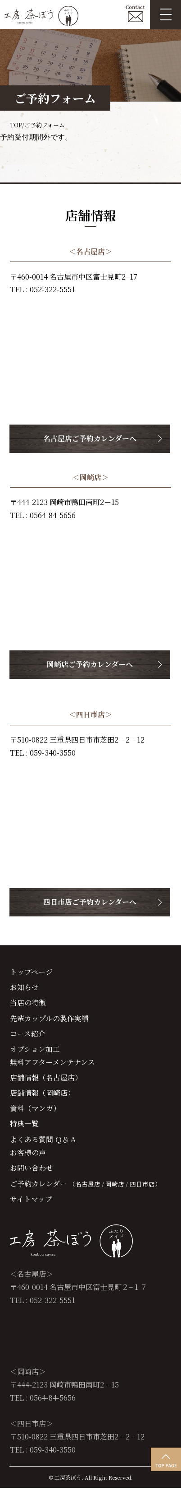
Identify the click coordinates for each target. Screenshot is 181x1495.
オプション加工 (35, 1051)
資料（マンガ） (35, 1112)
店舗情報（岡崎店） (42, 1097)
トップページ (31, 972)
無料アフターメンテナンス (52, 1065)
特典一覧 (24, 1128)
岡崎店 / (117, 1190)
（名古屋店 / (86, 1190)
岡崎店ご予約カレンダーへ (91, 664)
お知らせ (24, 988)
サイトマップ (31, 1205)
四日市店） (146, 1190)
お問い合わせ (31, 1173)
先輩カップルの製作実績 (49, 1019)
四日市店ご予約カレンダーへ (90, 902)
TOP (16, 125)
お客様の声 (28, 1158)
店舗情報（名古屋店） (46, 1081)
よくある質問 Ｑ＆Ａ (43, 1144)
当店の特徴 (28, 1004)
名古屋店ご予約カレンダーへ (90, 438)
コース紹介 (27, 1035)
